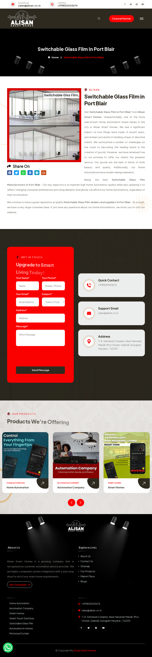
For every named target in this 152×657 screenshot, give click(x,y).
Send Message (40, 370)
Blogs (83, 581)
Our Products (87, 571)
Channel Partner (121, 18)
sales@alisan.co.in (29, 5)
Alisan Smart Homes (85, 650)
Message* (22, 326)
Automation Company (70, 487)
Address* (21, 310)
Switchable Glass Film (21, 623)
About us (85, 556)
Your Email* (22, 294)
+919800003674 (67, 5)
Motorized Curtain (19, 633)
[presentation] (38, 355)
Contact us (86, 561)
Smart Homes (116, 487)
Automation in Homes (21, 628)
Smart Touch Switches (21, 618)
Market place (87, 576)
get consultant (19, 584)
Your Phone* (49, 277)
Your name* (22, 277)
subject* (47, 294)
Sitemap (85, 566)
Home (53, 57)
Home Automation (18, 487)
